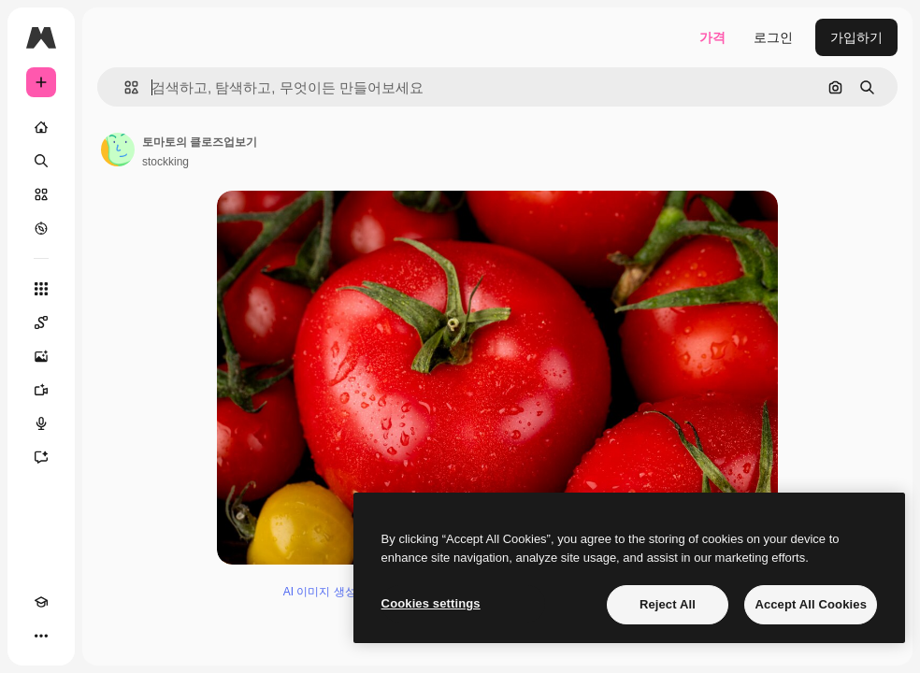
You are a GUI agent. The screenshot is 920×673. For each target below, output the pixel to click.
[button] (124, 87)
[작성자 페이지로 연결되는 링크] (118, 149)
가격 (712, 37)
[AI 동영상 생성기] (41, 390)
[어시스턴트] (41, 457)
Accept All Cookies (811, 604)
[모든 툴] (41, 289)
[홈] (41, 127)
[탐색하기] (41, 228)
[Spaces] (41, 322)
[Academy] (41, 602)
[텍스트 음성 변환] (41, 423)
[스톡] (41, 194)
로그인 (773, 37)
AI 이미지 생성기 (325, 591)
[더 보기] (41, 636)
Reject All (668, 604)
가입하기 (856, 37)
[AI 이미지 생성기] (41, 356)
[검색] (41, 161)
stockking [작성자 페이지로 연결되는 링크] (165, 161)
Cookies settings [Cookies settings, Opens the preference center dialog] (431, 603)
